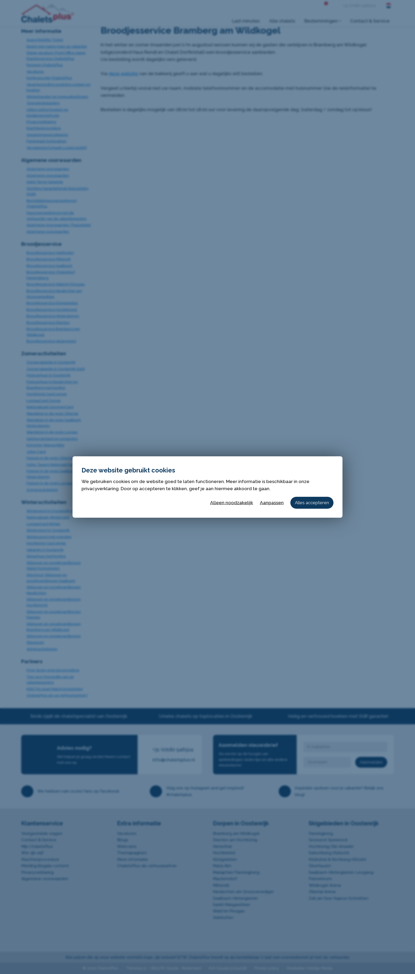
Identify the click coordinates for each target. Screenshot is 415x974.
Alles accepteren (312, 502)
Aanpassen (272, 502)
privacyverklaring (100, 488)
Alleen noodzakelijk (231, 502)
